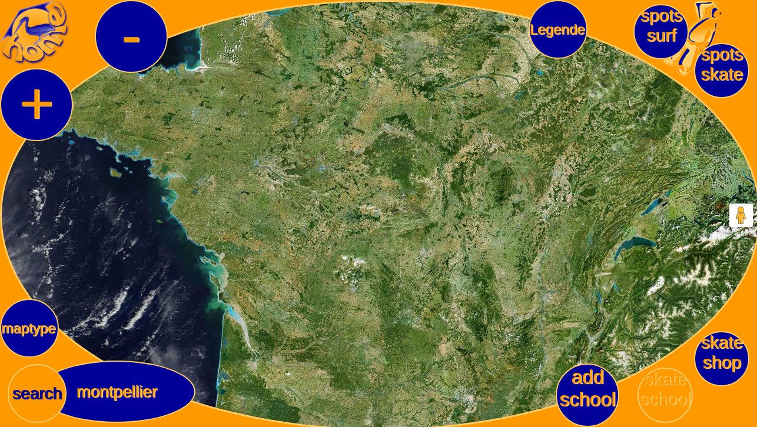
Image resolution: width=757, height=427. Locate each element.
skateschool (664, 388)
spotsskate (721, 64)
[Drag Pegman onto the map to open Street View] (741, 215)
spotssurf (661, 25)
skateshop (721, 352)
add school (587, 388)
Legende (557, 29)
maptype (28, 328)
